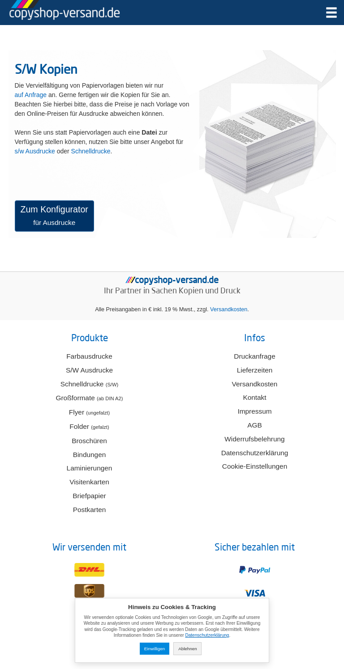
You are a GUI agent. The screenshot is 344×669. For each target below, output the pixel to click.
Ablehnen (187, 648)
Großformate (89, 398)
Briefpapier (89, 496)
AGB (254, 425)
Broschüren (89, 441)
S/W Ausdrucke (89, 370)
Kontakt (254, 397)
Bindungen (89, 454)
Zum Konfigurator (54, 215)
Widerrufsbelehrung (254, 439)
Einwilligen (154, 648)
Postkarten (89, 509)
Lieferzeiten (255, 370)
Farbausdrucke (89, 356)
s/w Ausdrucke (35, 151)
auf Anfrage (31, 94)
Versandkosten (228, 309)
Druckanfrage (254, 356)
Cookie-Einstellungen (254, 466)
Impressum (254, 411)
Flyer (89, 412)
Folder (89, 426)
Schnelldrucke (91, 151)
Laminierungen (89, 468)
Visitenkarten (89, 482)
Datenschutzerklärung (254, 453)
